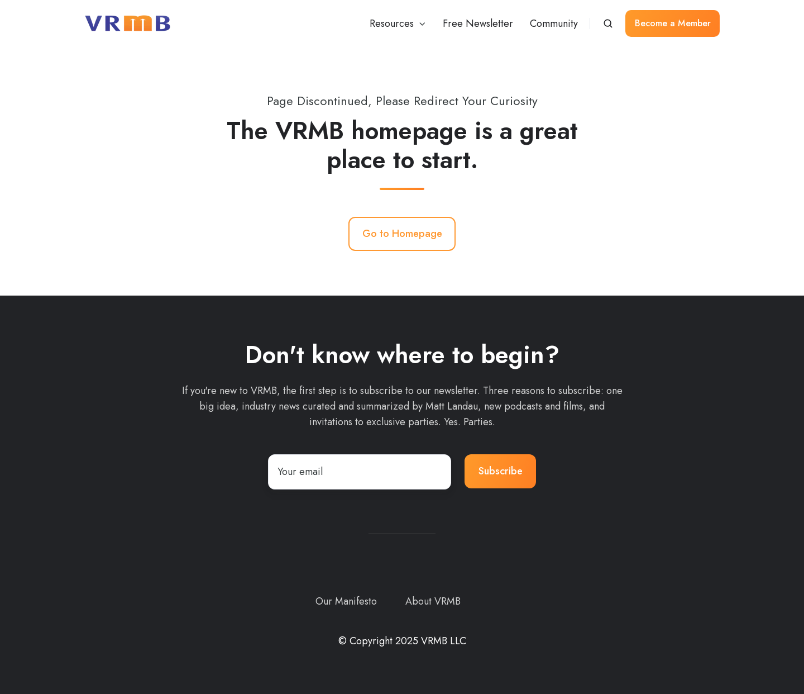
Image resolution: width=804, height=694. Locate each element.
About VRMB (433, 601)
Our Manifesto (346, 601)
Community (554, 23)
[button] (608, 23)
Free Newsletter (478, 23)
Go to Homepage (402, 233)
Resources (392, 23)
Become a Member (673, 23)
